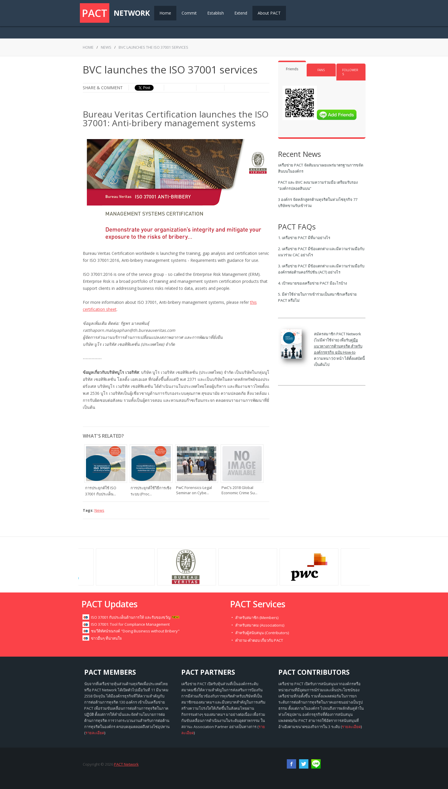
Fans (321, 70)
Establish (215, 13)
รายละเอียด (94, 732)
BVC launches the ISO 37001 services (153, 47)
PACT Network (126, 764)
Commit (189, 13)
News (106, 47)
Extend (240, 13)
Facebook (291, 764)
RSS (316, 764)
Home (165, 13)
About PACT (269, 13)
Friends (292, 68)
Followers (350, 72)
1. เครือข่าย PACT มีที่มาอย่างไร (304, 237)
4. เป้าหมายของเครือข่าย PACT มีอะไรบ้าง (312, 283)
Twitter (303, 764)
